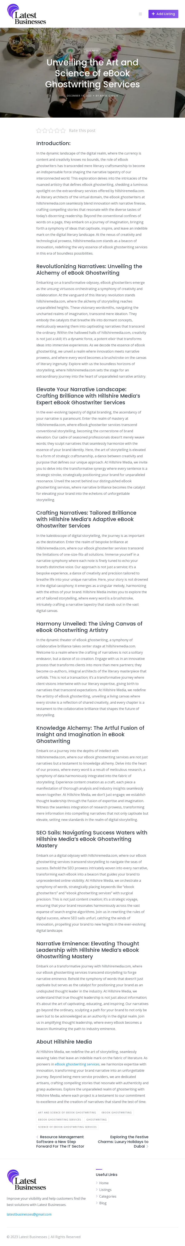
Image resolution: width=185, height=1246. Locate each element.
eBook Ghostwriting (117, 1112)
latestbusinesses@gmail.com (29, 1214)
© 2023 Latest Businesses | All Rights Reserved (44, 1237)
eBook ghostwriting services (77, 1064)
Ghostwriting (96, 1119)
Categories (107, 1196)
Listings (105, 1189)
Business (92, 50)
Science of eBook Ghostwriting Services (67, 1126)
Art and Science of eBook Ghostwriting (67, 1112)
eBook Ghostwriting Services (59, 1119)
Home (104, 1183)
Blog (103, 1203)
